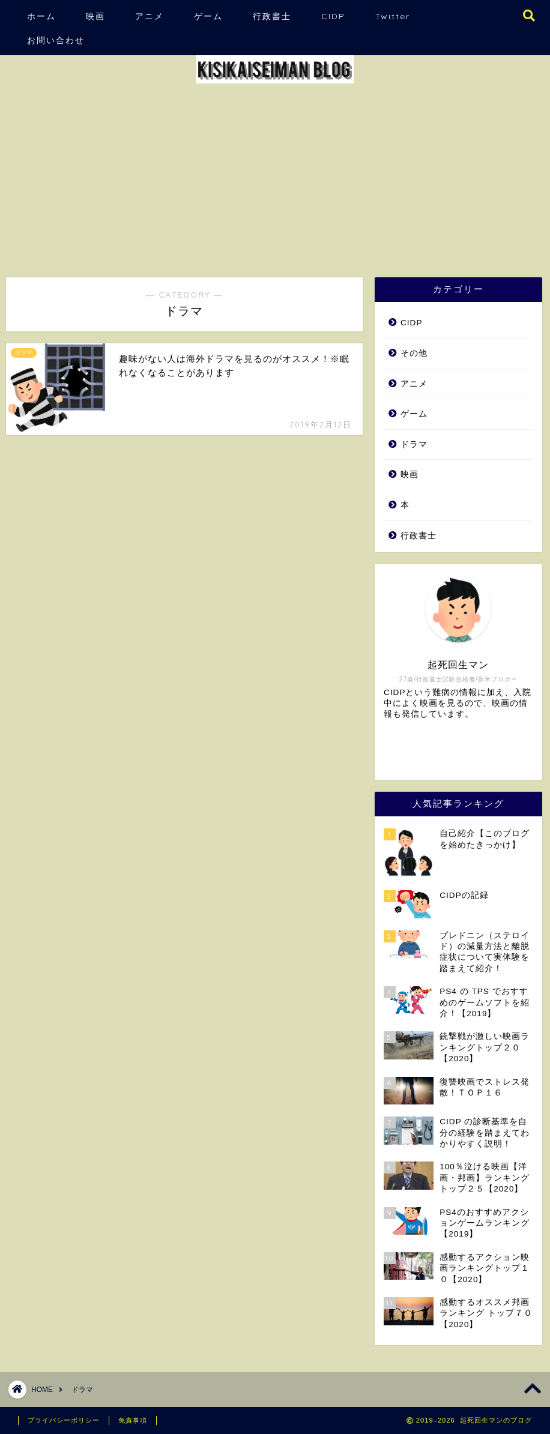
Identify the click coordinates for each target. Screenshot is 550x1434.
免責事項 (132, 1420)
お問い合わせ (56, 40)
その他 (414, 353)
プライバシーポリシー (64, 1420)
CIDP (333, 16)
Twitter (392, 16)
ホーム (41, 16)
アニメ (149, 16)
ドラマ (414, 444)
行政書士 (272, 16)
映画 (95, 16)
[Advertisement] (275, 175)
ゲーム (208, 16)
